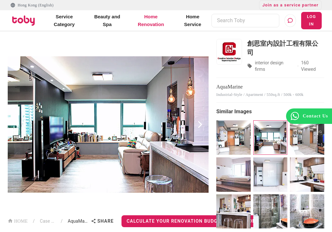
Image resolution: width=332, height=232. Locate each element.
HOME (18, 221)
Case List (48, 221)
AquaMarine (78, 221)
